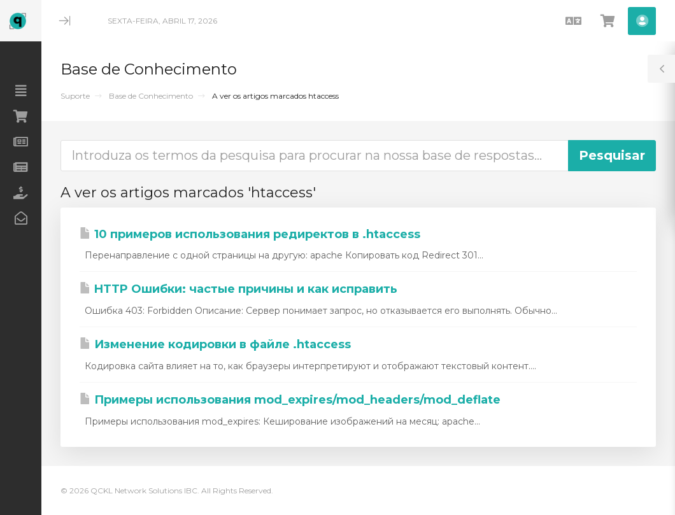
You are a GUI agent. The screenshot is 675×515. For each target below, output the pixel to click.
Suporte (75, 96)
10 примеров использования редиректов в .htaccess (250, 234)
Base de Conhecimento (151, 96)
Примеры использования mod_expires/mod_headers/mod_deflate (290, 400)
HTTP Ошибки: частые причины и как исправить (238, 289)
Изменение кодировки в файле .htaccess (215, 344)
